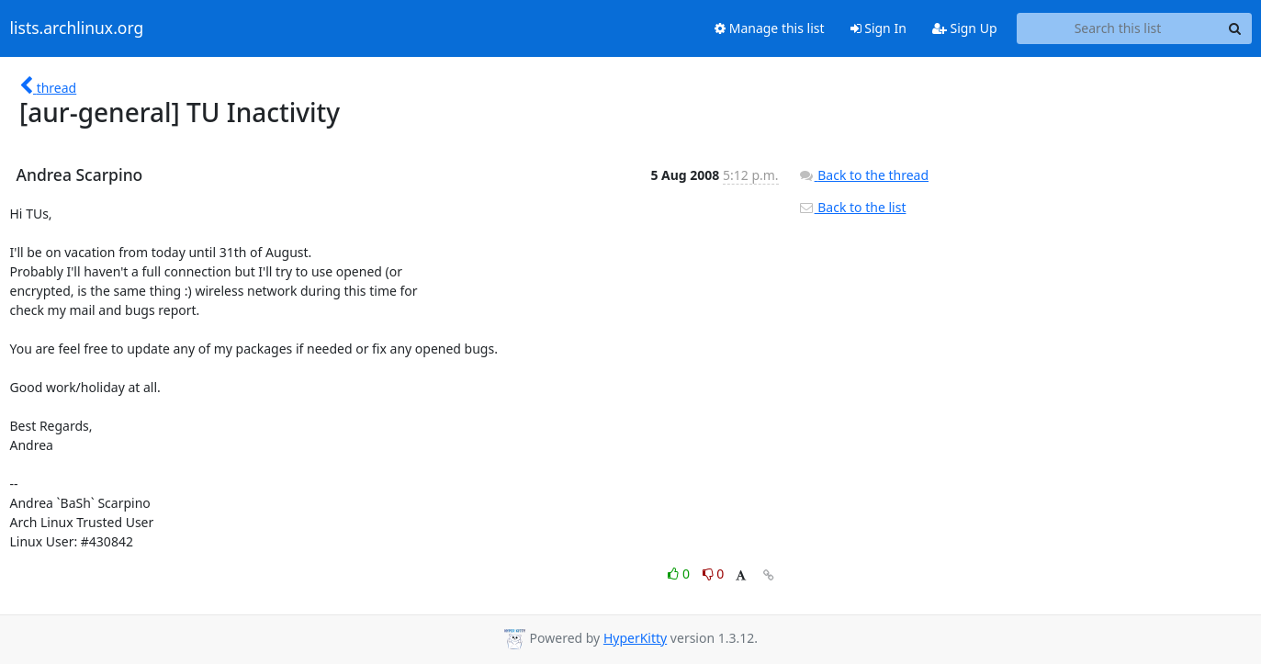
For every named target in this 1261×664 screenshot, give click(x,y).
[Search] (1235, 28)
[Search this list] (1118, 28)
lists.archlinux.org (77, 28)
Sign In (878, 28)
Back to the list (852, 207)
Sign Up (964, 28)
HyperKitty (635, 638)
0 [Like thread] (680, 573)
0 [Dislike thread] (714, 573)
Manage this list (770, 28)
